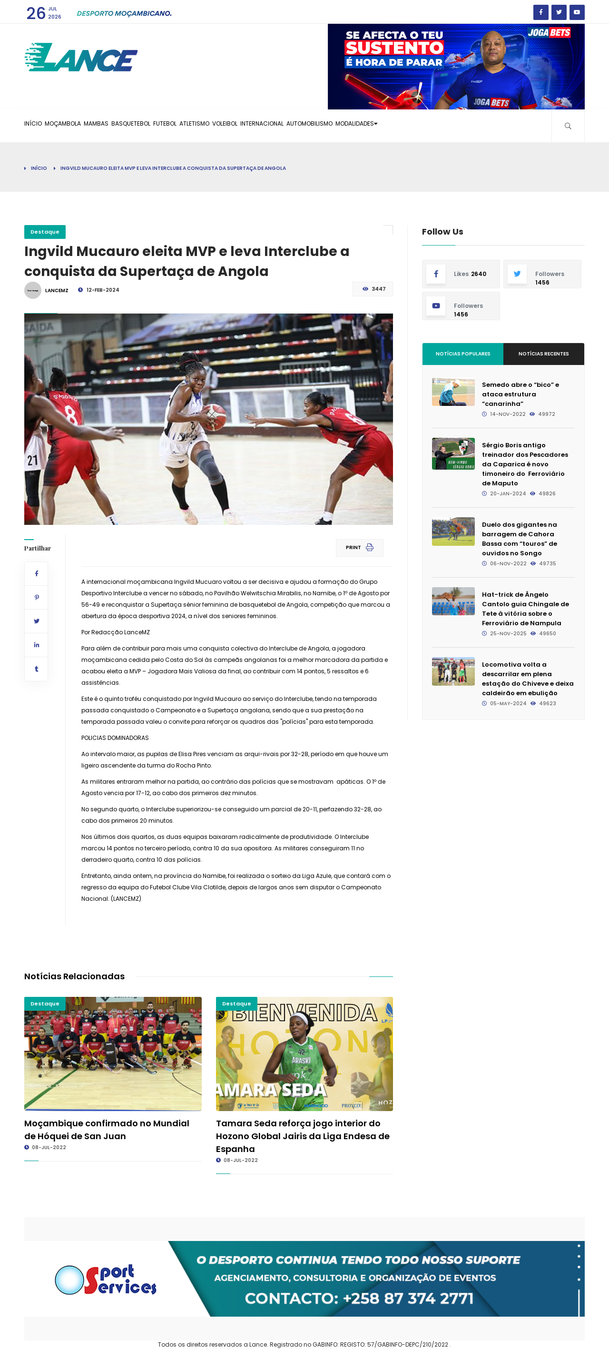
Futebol (216, 125)
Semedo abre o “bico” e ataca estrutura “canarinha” (520, 394)
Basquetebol (171, 125)
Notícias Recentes (544, 353)
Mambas (125, 125)
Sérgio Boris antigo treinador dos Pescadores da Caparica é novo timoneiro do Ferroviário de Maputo (525, 464)
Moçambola (80, 125)
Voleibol (300, 125)
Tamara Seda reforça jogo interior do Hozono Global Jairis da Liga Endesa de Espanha (303, 1136)
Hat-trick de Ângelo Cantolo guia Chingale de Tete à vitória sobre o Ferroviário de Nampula (525, 609)
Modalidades (473, 125)
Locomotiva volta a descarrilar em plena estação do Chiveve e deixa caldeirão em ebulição (528, 679)
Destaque (44, 232)
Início (38, 125)
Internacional (350, 125)
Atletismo (258, 125)
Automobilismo (411, 125)
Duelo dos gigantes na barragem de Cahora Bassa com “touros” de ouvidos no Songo (519, 539)
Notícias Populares (463, 353)
